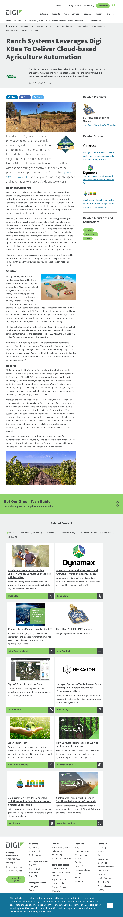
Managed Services (72, 13)
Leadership (103, 863)
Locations (102, 866)
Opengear (33, 878)
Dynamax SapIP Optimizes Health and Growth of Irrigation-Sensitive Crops (98, 181)
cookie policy (94, 905)
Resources (88, 13)
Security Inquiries (14, 863)
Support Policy (58, 875)
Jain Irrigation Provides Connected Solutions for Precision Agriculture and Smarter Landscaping (98, 205)
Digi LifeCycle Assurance (35, 863)
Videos (46, 31)
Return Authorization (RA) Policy (61, 866)
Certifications (77, 26)
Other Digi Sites (104, 874)
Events (45, 26)
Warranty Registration (57, 885)
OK (110, 904)
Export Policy (103, 855)
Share (13, 99)
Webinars (57, 31)
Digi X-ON (33, 868)
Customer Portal (59, 861)
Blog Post (15, 549)
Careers (101, 847)
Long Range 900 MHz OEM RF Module (100, 126)
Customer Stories (32, 20)
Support (100, 13)
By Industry (34, 840)
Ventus (32, 890)
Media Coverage (105, 870)
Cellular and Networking (57, 845)
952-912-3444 (12, 855)
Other (31, 549)
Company (112, 13)
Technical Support (60, 857)
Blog (71, 5)
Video (42, 544)
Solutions (45, 13)
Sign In (78, 5)
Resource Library (13, 31)
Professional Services (61, 850)
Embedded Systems (61, 840)
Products (57, 13)
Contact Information (12, 847)
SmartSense (34, 886)
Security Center (32, 31)
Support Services (59, 879)
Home (8, 20)
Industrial (88, 240)
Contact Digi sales (14, 859)
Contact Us (103, 5)
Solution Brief (77, 544)
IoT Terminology (59, 26)
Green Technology (90, 236)
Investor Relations (106, 859)
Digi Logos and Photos (81, 849)
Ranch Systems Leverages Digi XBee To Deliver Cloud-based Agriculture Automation (76, 20)
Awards (101, 843)
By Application (35, 843)
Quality (101, 882)
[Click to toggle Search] (114, 6)
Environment (103, 851)
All (12, 544)
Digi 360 (32, 857)
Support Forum (59, 872)
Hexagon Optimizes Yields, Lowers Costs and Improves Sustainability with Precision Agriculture (98, 158)
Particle (32, 882)
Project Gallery (94, 26)
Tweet (39, 99)
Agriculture (88, 232)
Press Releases (104, 878)
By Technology (35, 847)
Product (27, 544)
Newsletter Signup (16, 872)
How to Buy (88, 5)
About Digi (102, 840)
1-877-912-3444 (13, 851)
